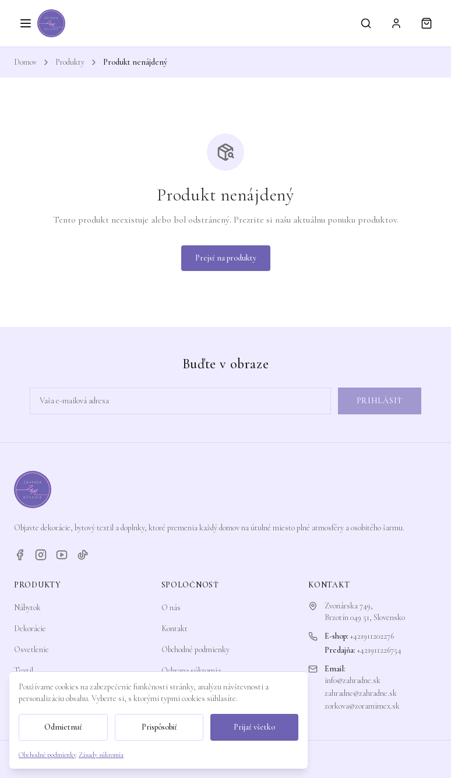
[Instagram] (41, 555)
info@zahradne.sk (352, 680)
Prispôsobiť (159, 727)
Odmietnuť (63, 727)
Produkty (69, 62)
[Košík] (426, 23)
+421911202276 (372, 636)
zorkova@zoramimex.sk (362, 706)
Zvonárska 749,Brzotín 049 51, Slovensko (365, 611)
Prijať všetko (254, 727)
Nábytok (27, 607)
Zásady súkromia (101, 755)
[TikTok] (83, 555)
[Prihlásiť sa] (396, 23)
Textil (23, 670)
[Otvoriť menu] (25, 23)
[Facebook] (20, 555)
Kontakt (174, 628)
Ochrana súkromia (191, 670)
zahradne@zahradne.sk (361, 693)
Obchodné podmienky (195, 649)
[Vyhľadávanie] (365, 23)
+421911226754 (379, 650)
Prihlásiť (380, 401)
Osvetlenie (31, 649)
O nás (171, 607)
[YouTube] (62, 555)
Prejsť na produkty (225, 258)
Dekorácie (30, 628)
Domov (25, 62)
